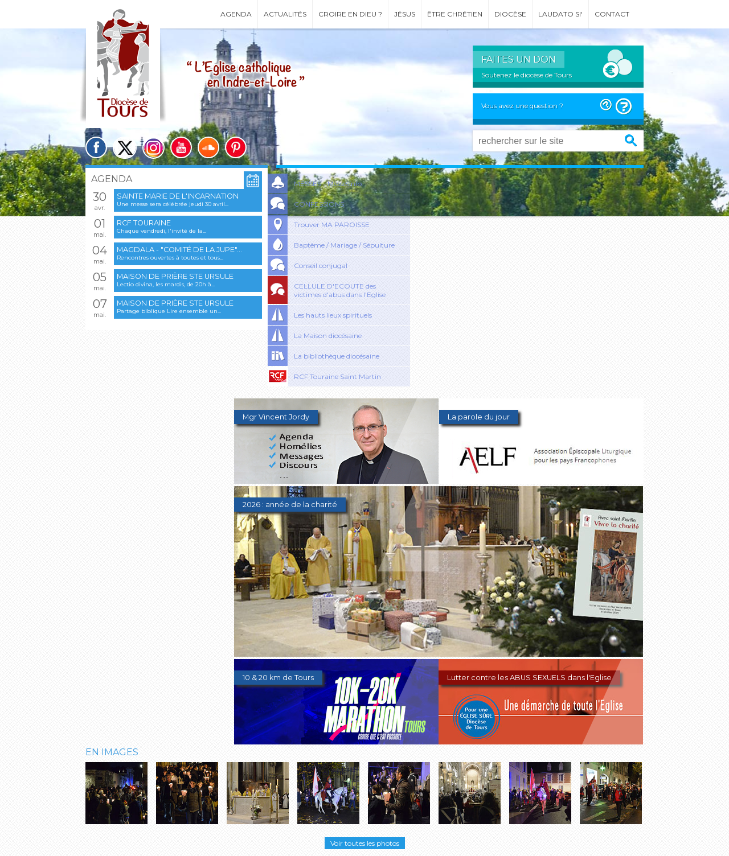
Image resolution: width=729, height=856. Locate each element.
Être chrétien (454, 14)
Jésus (404, 14)
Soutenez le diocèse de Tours (526, 75)
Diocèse (510, 14)
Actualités (285, 14)
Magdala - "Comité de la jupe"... (179, 249)
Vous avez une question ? (522, 105)
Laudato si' (560, 14)
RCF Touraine (144, 223)
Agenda (236, 14)
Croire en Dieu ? (350, 14)
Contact (612, 14)
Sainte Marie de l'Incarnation (178, 196)
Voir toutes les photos (364, 843)
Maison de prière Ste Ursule (175, 276)
